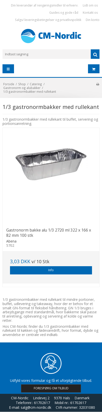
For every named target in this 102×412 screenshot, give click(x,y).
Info (51, 270)
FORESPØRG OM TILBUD (51, 388)
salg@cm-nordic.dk (36, 407)
